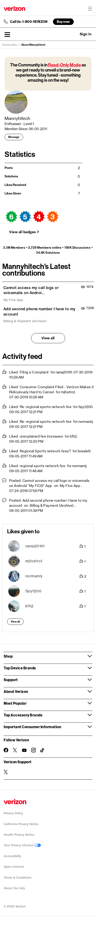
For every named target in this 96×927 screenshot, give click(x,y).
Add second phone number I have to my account (39, 311)
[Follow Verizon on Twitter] (15, 750)
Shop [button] (8, 656)
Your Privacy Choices (22, 845)
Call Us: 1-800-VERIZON (28, 21)
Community (9, 44)
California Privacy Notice (21, 824)
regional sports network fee (43, 466)
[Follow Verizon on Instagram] (33, 750)
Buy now (63, 22)
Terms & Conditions (17, 877)
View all (48, 338)
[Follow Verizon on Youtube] (24, 750)
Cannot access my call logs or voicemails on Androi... (31, 290)
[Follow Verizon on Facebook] (6, 750)
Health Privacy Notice (19, 834)
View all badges (22, 232)
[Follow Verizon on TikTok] (42, 750)
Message (13, 137)
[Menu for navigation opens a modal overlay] (90, 8)
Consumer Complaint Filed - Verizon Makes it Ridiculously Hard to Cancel (51, 389)
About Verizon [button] (16, 691)
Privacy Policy (13, 813)
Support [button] (11, 679)
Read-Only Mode (64, 65)
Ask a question (73, 34)
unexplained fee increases (41, 436)
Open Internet (14, 866)
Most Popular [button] (15, 703)
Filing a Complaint (34, 372)
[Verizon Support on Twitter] (6, 772)
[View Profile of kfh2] (29, 606)
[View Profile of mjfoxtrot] (34, 561)
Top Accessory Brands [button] (23, 715)
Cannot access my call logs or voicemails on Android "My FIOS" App (49, 483)
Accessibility (12, 856)
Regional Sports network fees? (45, 451)
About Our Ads (14, 888)
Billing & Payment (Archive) (25, 321)
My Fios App (13, 300)
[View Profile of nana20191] (35, 546)
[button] (7, 34)
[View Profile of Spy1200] (33, 591)
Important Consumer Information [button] (32, 726)
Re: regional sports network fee (46, 407)
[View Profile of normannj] (34, 576)
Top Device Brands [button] (20, 668)
